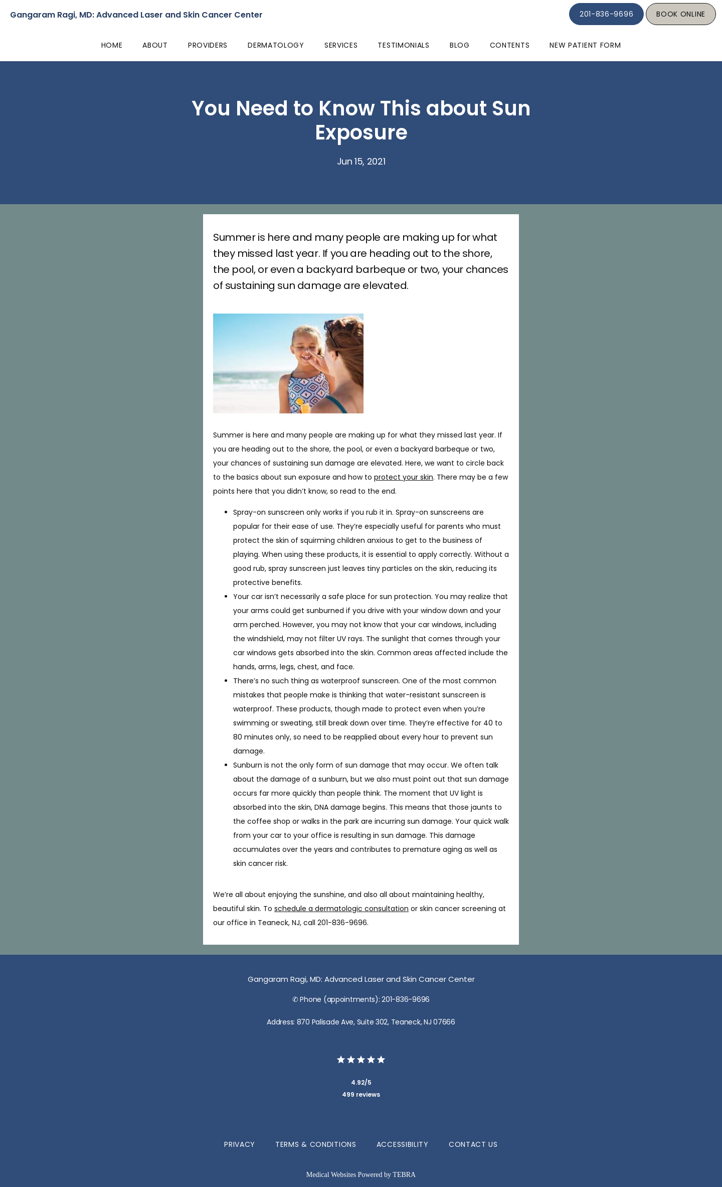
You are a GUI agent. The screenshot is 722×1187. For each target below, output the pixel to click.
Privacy (239, 1144)
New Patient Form (585, 45)
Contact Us (473, 1144)
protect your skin (403, 477)
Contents (510, 45)
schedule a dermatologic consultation (341, 909)
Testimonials (403, 45)
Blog (460, 45)
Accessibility (403, 1144)
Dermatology (276, 45)
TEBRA (404, 1174)
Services (341, 45)
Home (112, 45)
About (155, 45)
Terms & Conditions (315, 1144)
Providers (208, 45)
